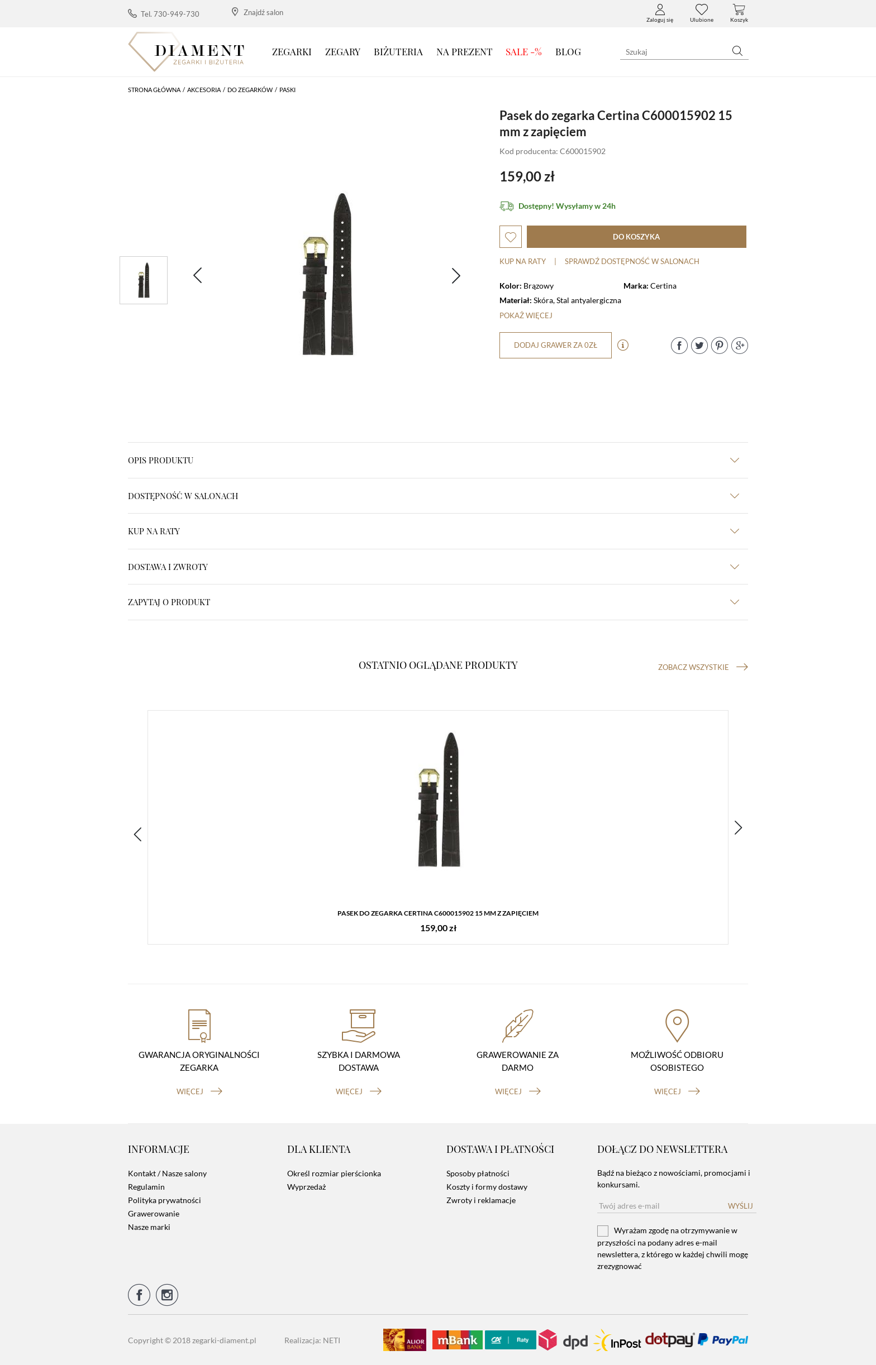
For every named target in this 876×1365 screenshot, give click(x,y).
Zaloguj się (659, 13)
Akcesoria (204, 89)
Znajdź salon (257, 12)
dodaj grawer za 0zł (555, 345)
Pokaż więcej (526, 315)
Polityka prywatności (164, 1200)
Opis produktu (433, 460)
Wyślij (740, 1205)
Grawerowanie (153, 1213)
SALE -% (524, 51)
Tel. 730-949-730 (163, 13)
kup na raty (433, 531)
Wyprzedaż (306, 1186)
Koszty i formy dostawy (486, 1186)
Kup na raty (522, 261)
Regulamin (146, 1186)
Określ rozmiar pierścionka (334, 1173)
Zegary (342, 51)
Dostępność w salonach (433, 495)
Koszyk (739, 13)
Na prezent (464, 51)
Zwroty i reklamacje (481, 1200)
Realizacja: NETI (312, 1340)
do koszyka (636, 236)
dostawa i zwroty (433, 566)
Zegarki (292, 51)
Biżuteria (398, 51)
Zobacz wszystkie (703, 667)
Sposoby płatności (478, 1173)
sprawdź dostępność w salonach (632, 261)
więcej (199, 1091)
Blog (568, 51)
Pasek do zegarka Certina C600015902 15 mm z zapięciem (438, 913)
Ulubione (701, 13)
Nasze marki (149, 1227)
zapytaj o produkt (433, 601)
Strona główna (154, 89)
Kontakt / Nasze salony (167, 1173)
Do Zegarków (250, 89)
